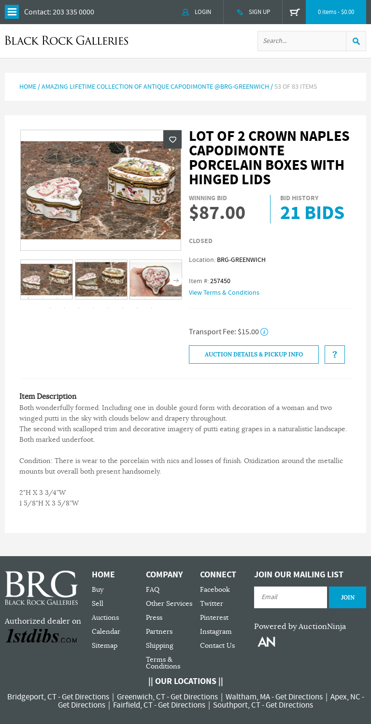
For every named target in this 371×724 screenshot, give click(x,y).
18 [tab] (137, 308)
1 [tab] (28, 298)
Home (27, 86)
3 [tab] (57, 298)
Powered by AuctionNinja (300, 626)
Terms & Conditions (163, 663)
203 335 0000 (73, 12)
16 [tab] (108, 308)
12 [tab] (50, 308)
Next (176, 280)
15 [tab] (94, 308)
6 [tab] (101, 298)
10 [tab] (159, 298)
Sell (97, 604)
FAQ (152, 590)
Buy (97, 590)
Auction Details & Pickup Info (254, 354)
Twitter (211, 604)
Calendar (106, 632)
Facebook (215, 590)
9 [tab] (144, 298)
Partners (159, 632)
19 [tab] (152, 308)
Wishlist (172, 139)
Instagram (216, 632)
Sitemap (104, 646)
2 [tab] (43, 298)
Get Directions (85, 697)
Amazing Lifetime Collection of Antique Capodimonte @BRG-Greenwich (155, 86)
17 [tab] (123, 308)
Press (154, 618)
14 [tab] (79, 308)
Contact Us (217, 646)
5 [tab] (86, 298)
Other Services (169, 604)
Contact (36, 12)
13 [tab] (65, 308)
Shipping (159, 646)
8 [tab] (130, 298)
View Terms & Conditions (224, 292)
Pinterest (214, 618)
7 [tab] (115, 298)
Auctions (105, 618)
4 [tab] (72, 298)
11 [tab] (173, 298)
